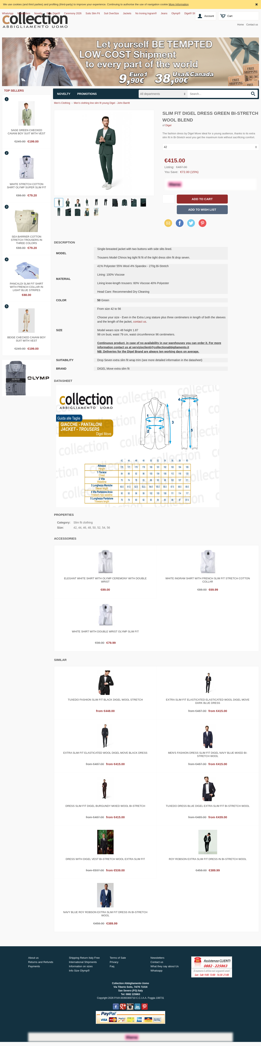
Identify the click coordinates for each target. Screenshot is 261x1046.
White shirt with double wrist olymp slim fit (105, 631)
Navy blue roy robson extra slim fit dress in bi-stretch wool (105, 914)
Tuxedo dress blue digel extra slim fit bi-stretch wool (207, 805)
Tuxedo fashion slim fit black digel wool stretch (105, 699)
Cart (229, 16)
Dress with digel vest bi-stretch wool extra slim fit (105, 859)
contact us (139, 321)
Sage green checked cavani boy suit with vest (26, 132)
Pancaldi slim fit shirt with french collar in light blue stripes (26, 286)
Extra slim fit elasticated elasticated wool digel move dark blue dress (207, 701)
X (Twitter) (191, 224)
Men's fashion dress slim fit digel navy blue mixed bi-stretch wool (207, 754)
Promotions (87, 93)
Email (167, 223)
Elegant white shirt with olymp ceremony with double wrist (105, 580)
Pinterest (202, 223)
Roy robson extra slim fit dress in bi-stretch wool (208, 859)
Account (209, 16)
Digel (168, 125)
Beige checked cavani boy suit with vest (26, 339)
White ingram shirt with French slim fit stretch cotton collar (207, 580)
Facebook (179, 223)
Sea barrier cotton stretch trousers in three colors (26, 239)
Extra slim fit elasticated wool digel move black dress (105, 752)
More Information (179, 4)
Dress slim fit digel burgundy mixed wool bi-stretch (105, 805)
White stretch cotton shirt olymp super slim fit (26, 186)
